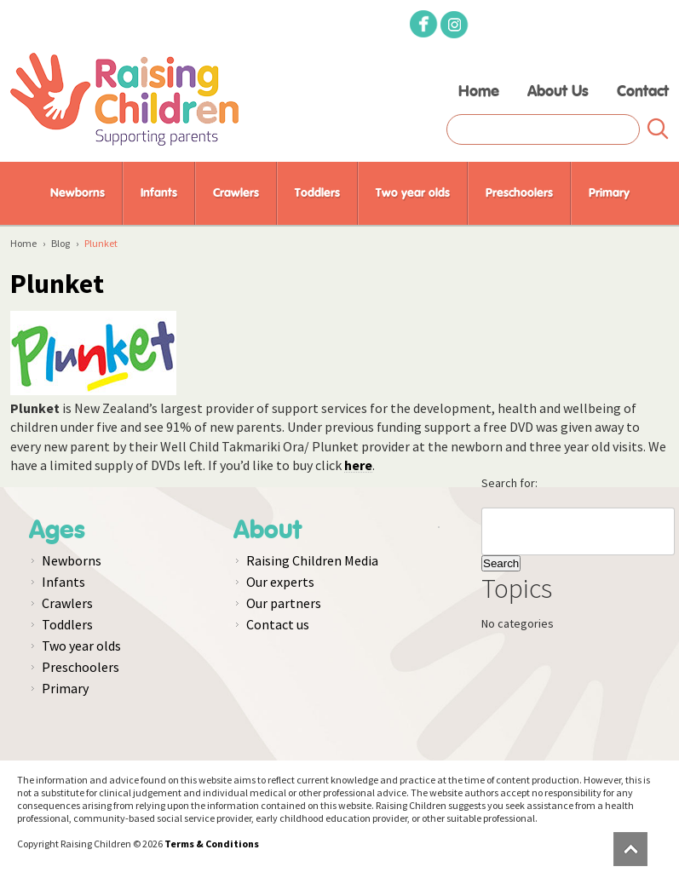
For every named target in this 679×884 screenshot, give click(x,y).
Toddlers (317, 193)
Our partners (283, 602)
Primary (609, 193)
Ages (57, 530)
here (358, 464)
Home (478, 92)
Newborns (77, 193)
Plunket (57, 284)
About (267, 530)
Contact (643, 92)
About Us (558, 92)
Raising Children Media (312, 560)
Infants (159, 193)
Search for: (509, 483)
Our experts (280, 581)
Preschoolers (519, 193)
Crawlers (236, 193)
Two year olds (413, 193)
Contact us (277, 624)
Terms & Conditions (211, 843)
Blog (60, 243)
